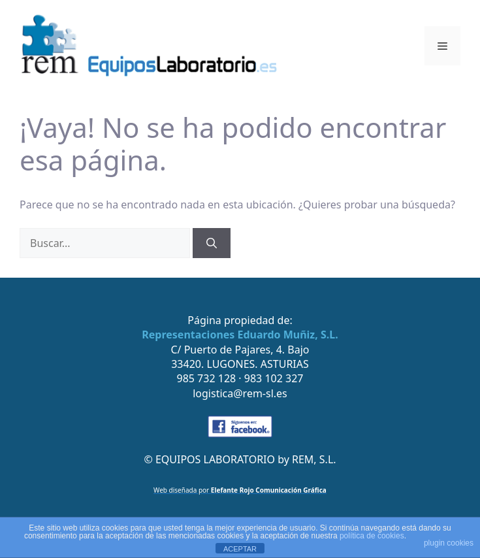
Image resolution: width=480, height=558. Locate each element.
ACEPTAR (240, 549)
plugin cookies (448, 543)
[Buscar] (212, 243)
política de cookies (372, 535)
